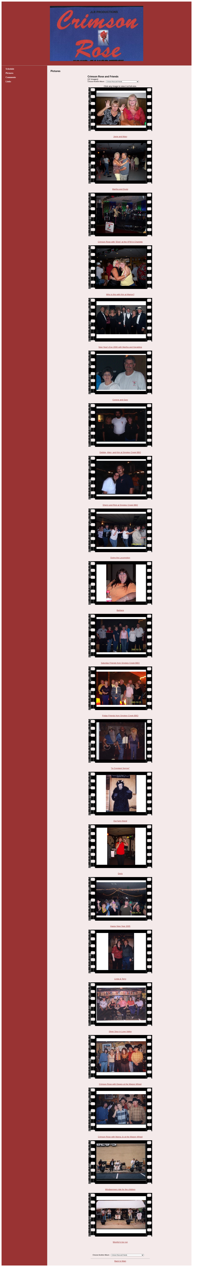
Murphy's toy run (120, 1242)
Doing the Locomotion (120, 558)
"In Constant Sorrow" (120, 768)
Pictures (9, 73)
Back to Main (120, 1261)
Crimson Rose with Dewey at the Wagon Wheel (120, 1084)
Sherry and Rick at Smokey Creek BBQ (120, 505)
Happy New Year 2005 (120, 926)
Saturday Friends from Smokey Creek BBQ (120, 663)
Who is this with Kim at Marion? (120, 294)
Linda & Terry (120, 979)
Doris (120, 873)
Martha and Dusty (120, 189)
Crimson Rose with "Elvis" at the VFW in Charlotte (120, 242)
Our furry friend (120, 821)
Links (8, 81)
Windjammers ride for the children (120, 1189)
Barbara (120, 610)
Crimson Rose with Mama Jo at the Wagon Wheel (120, 1137)
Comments (11, 77)
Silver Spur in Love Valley (120, 1031)
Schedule (10, 69)
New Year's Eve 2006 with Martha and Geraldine (120, 347)
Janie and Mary (120, 136)
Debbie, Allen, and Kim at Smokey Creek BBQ (120, 452)
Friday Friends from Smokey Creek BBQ (120, 715)
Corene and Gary (120, 400)
